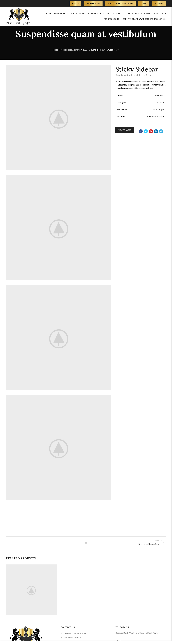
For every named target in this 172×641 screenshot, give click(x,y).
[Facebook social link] (141, 131)
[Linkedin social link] (156, 131)
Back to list (86, 543)
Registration (93, 3)
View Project (124, 130)
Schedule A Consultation (120, 3)
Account (159, 3)
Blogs (75, 3)
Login (143, 3)
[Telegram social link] (161, 131)
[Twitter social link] (146, 131)
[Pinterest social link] (151, 131)
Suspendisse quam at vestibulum (74, 50)
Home (55, 50)
